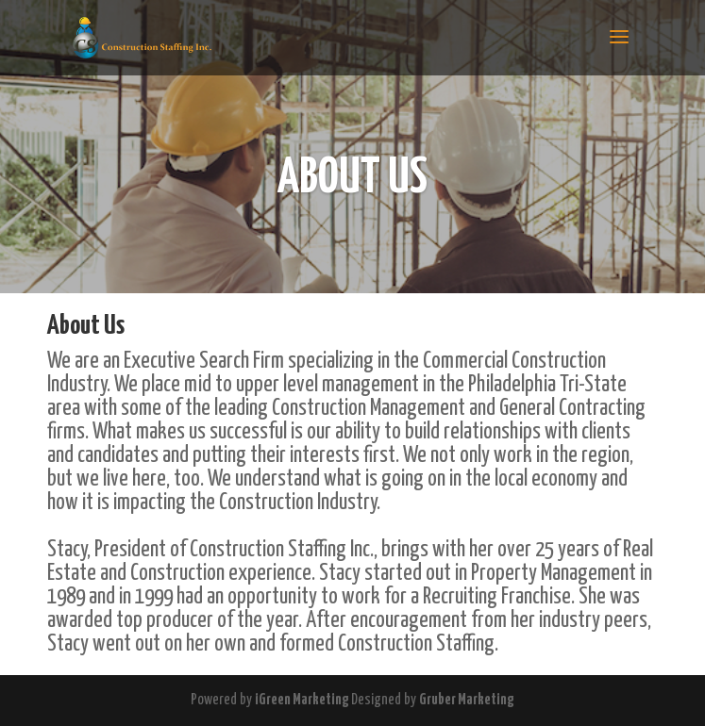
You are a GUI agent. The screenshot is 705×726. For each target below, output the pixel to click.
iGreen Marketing (303, 700)
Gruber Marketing (466, 700)
